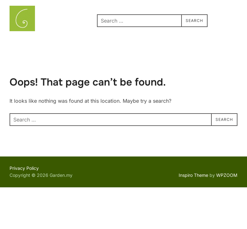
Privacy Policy (24, 168)
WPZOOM (226, 175)
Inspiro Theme (193, 175)
